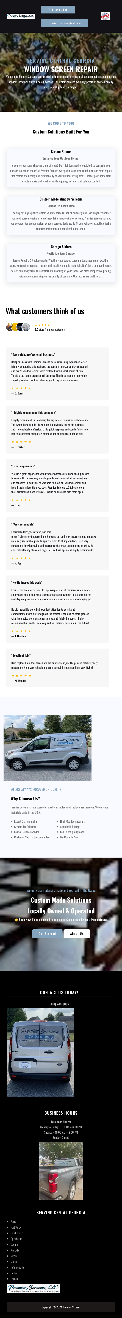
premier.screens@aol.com (64, 23)
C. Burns (19, 393)
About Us (77, 933)
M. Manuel (20, 681)
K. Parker (19, 447)
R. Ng (17, 505)
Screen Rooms (61, 151)
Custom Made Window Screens (61, 199)
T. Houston (20, 636)
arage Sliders (62, 246)
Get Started (47, 933)
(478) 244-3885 (58, 9)
